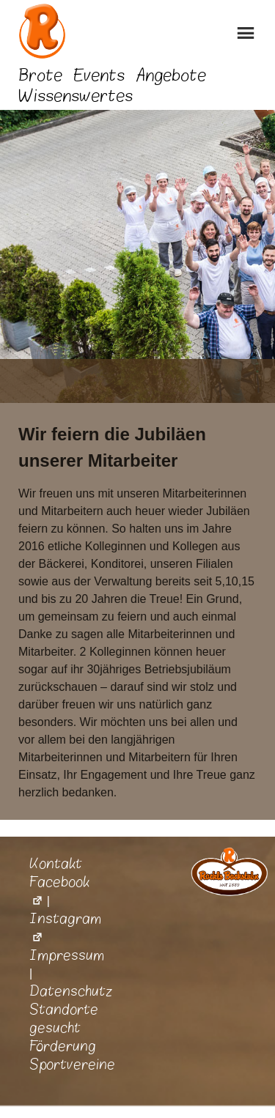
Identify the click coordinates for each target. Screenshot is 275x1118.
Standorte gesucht (63, 1018)
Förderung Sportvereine (72, 1055)
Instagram (65, 928)
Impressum (66, 955)
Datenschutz (71, 991)
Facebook (59, 891)
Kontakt (55, 863)
